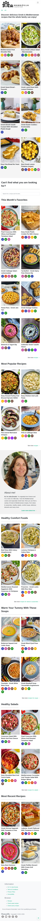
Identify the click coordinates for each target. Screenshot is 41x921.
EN (2, 10)
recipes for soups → (34, 698)
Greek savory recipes (13, 905)
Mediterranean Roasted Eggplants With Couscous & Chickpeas (9, 589)
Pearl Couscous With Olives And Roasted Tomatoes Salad (8, 234)
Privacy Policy (11, 891)
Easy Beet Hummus (8, 865)
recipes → (37, 357)
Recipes (10, 901)
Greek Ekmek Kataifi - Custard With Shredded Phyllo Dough (9, 127)
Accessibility (11, 894)
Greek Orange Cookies (29, 308)
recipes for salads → (34, 790)
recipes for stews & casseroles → (30, 601)
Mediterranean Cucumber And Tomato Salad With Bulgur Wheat (30, 777)
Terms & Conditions (13, 889)
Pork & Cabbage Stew (29, 432)
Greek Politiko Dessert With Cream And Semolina (29, 867)
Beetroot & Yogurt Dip (9, 344)
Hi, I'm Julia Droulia (13, 887)
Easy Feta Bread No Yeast (10, 164)
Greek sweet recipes (13, 903)
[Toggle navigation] (38, 2)
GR (5, 10)
